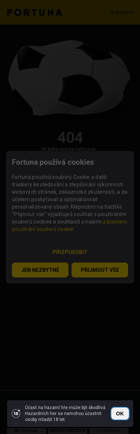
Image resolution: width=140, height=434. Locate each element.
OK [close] (120, 414)
